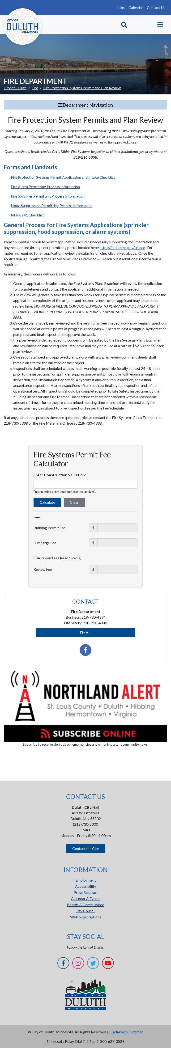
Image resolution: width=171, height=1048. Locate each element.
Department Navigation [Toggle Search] (85, 105)
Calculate (47, 502)
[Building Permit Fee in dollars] (117, 527)
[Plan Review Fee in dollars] (117, 569)
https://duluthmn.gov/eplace (122, 247)
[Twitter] (93, 964)
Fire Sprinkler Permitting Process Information (48, 196)
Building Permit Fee (49, 527)
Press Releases (86, 892)
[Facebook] (63, 964)
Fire (35, 87)
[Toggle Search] (124, 25)
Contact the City (85, 848)
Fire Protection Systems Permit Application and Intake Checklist (63, 177)
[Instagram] (78, 964)
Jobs (121, 7)
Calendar (135, 7)
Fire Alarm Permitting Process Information (45, 186)
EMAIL (85, 632)
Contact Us (156, 7)
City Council (85, 911)
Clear (74, 502)
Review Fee (43, 569)
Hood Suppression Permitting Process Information (52, 205)
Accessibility (85, 886)
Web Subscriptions (85, 917)
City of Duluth (15, 87)
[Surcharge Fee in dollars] (117, 542)
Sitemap (137, 1032)
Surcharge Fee (45, 543)
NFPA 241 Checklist (27, 215)
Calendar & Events (85, 898)
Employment (85, 880)
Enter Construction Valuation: (60, 475)
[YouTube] (108, 964)
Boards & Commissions (85, 904)
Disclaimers (118, 1032)
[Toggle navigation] (160, 25)
